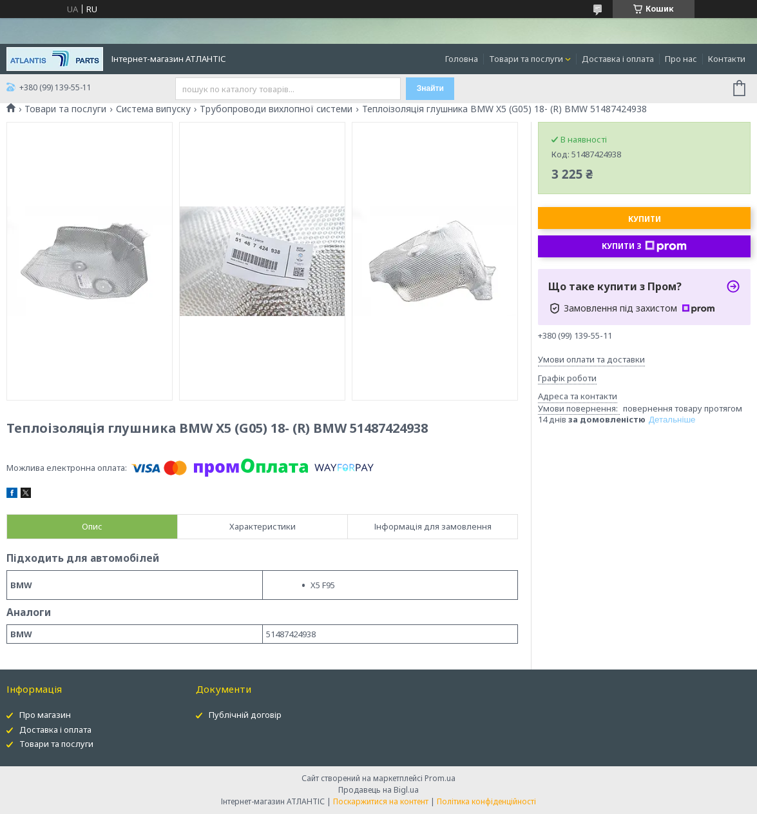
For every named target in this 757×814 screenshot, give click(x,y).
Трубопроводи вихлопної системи (276, 109)
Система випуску (153, 109)
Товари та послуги (526, 59)
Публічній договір (245, 714)
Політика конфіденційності (486, 801)
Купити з (644, 246)
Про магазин (45, 714)
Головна (461, 59)
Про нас (681, 59)
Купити (644, 218)
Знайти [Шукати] (430, 88)
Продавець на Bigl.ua (378, 789)
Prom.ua (440, 778)
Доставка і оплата (618, 59)
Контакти (726, 59)
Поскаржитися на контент (380, 801)
